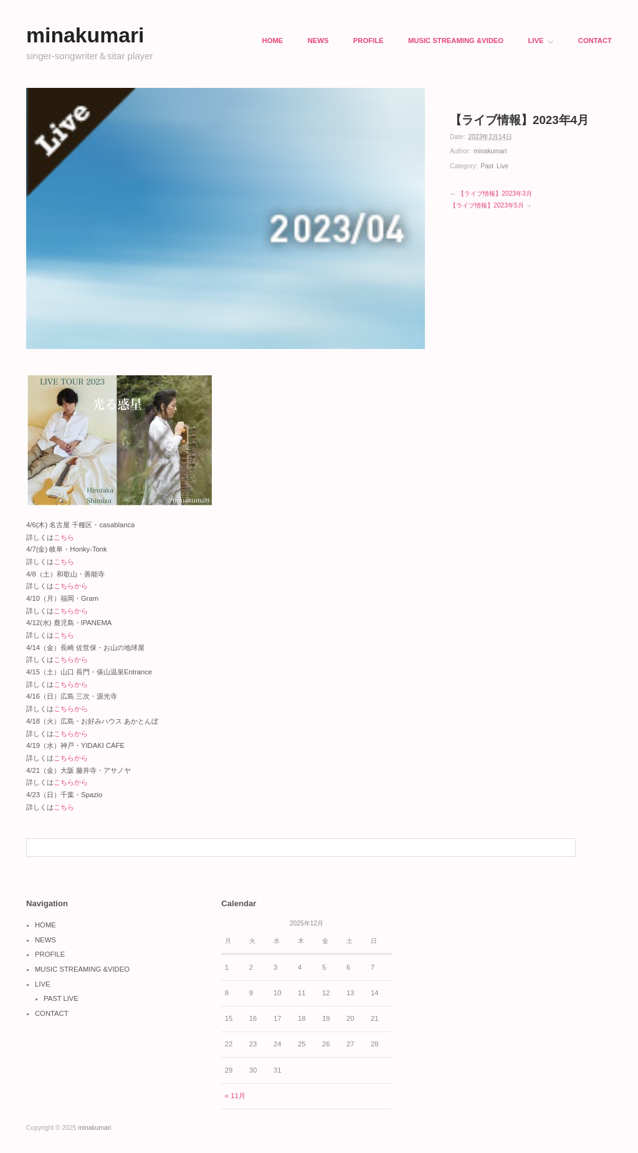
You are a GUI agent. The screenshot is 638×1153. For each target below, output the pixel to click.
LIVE (540, 40)
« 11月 (235, 1095)
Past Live (494, 166)
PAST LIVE (61, 998)
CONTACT (595, 40)
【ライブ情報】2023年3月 (495, 193)
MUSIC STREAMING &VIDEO (455, 40)
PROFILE (368, 40)
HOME (272, 40)
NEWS (318, 40)
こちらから (71, 586)
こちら (64, 537)
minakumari (490, 151)
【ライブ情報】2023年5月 (487, 205)
